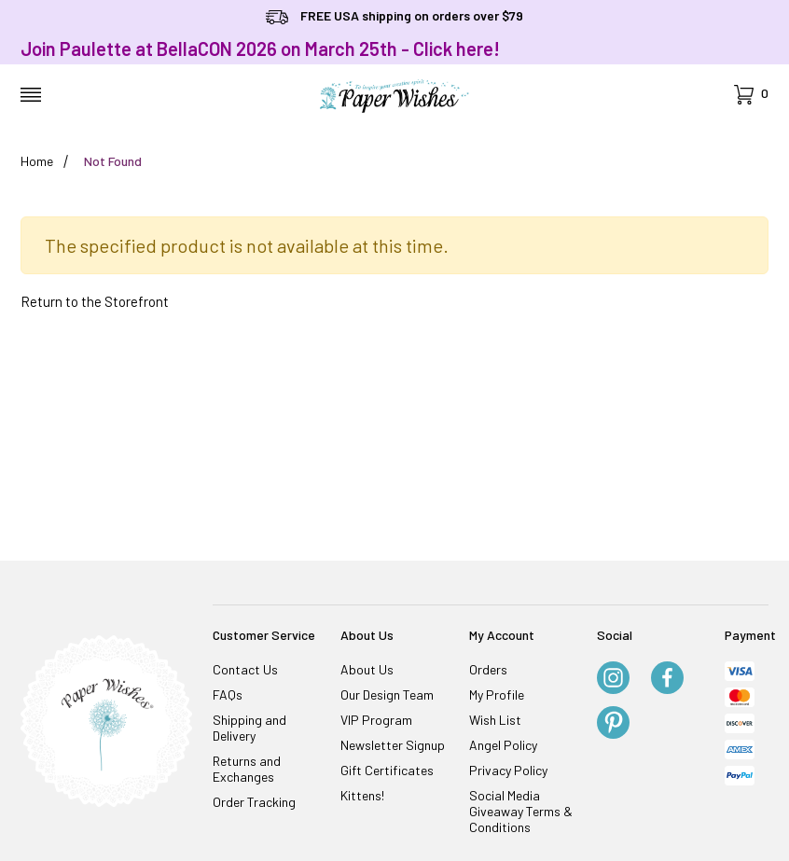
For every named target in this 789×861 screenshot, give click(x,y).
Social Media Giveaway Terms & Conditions (521, 811)
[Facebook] (667, 679)
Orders (488, 669)
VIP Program (376, 720)
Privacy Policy (508, 770)
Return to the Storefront (95, 301)
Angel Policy (503, 745)
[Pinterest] (613, 724)
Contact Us (245, 669)
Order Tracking (254, 802)
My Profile (496, 694)
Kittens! (362, 795)
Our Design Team (387, 694)
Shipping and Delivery (249, 727)
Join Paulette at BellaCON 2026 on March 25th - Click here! (260, 48)
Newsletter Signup (392, 745)
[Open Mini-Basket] (751, 94)
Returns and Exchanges (247, 769)
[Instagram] (613, 679)
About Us (367, 669)
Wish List (495, 720)
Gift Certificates (387, 770)
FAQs (227, 694)
